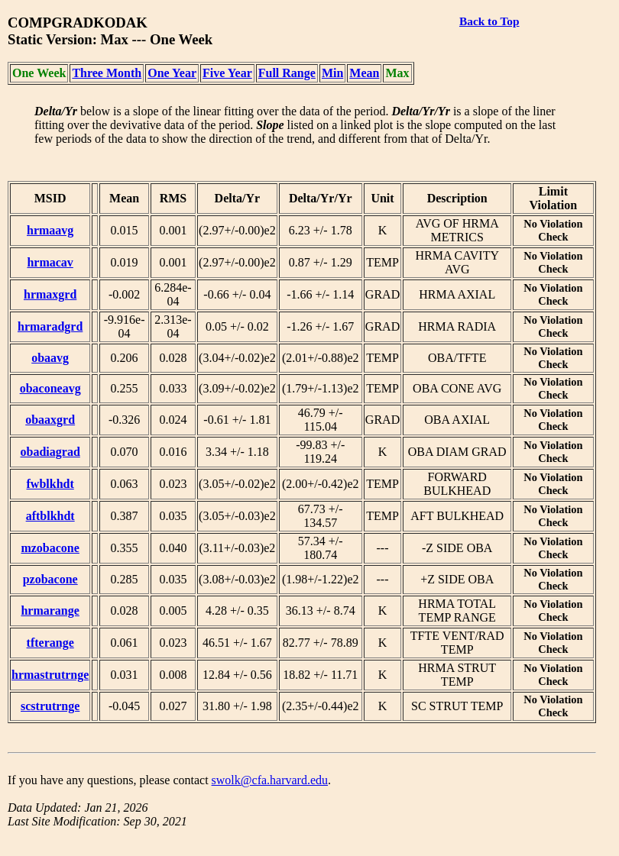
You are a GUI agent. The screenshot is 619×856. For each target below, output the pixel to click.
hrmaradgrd (50, 326)
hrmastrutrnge (50, 674)
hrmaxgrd (50, 294)
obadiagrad (50, 451)
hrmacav (50, 262)
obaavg (50, 357)
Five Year (227, 72)
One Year (171, 72)
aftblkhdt (50, 515)
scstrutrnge (50, 705)
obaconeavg (50, 388)
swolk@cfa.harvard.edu (270, 780)
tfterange (50, 642)
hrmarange (50, 610)
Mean (364, 72)
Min (332, 72)
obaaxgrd (50, 419)
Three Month (106, 72)
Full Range (287, 72)
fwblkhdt (50, 483)
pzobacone (50, 579)
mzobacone (50, 547)
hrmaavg (50, 230)
